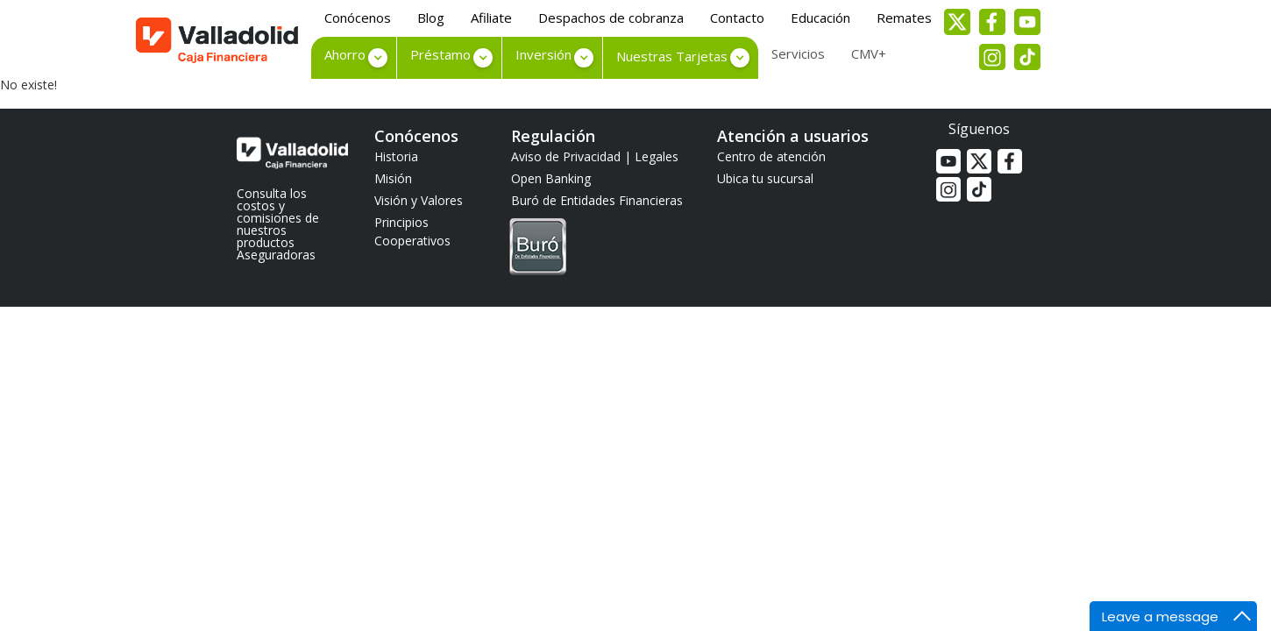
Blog (430, 17)
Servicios (798, 53)
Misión (393, 178)
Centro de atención (771, 156)
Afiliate (491, 17)
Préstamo (440, 54)
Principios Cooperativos (412, 231)
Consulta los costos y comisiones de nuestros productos (278, 218)
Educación (820, 17)
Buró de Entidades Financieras (597, 236)
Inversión (543, 54)
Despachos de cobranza (611, 17)
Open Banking (551, 178)
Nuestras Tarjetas (672, 56)
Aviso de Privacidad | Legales (594, 156)
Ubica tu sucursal (765, 178)
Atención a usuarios (793, 136)
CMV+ (868, 53)
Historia (396, 156)
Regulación (553, 136)
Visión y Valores (418, 200)
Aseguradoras (276, 254)
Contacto (737, 17)
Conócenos (357, 17)
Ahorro (345, 54)
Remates (904, 17)
